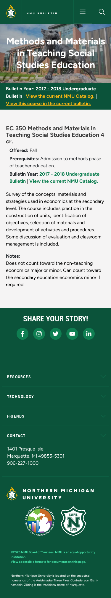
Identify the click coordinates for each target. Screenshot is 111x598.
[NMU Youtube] (72, 334)
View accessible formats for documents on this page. (48, 562)
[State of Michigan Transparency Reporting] (40, 521)
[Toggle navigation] (82, 12)
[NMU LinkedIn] (89, 334)
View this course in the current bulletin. (48, 103)
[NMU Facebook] (22, 334)
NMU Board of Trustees (37, 552)
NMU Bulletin (42, 13)
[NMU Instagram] (39, 334)
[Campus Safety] (73, 521)
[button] (101, 12)
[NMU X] (56, 334)
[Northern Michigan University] (11, 12)
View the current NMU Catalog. (60, 96)
